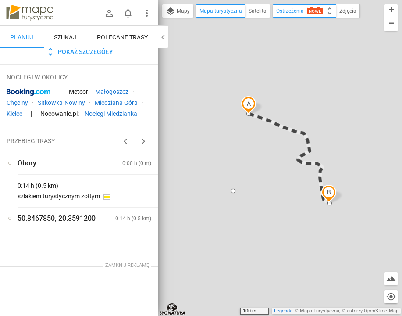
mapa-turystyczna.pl (30, 12)
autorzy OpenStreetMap (372, 311)
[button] (248, 105)
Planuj (21, 37)
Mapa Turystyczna (319, 311)
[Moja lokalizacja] (391, 296)
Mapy (178, 11)
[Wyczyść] (150, 57)
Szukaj (65, 37)
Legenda (283, 311)
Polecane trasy (122, 37)
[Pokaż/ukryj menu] (147, 13)
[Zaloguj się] (109, 13)
